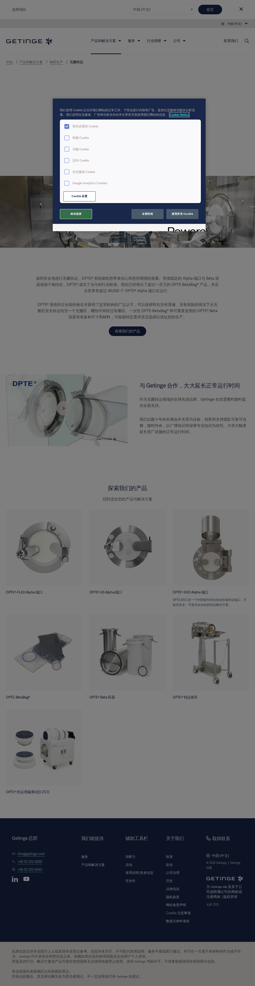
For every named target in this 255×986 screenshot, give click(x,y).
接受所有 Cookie (182, 213)
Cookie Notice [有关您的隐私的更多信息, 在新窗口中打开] (179, 115)
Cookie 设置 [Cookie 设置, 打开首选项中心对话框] (79, 196)
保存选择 (75, 213)
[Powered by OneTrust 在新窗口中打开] (185, 228)
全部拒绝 (147, 213)
